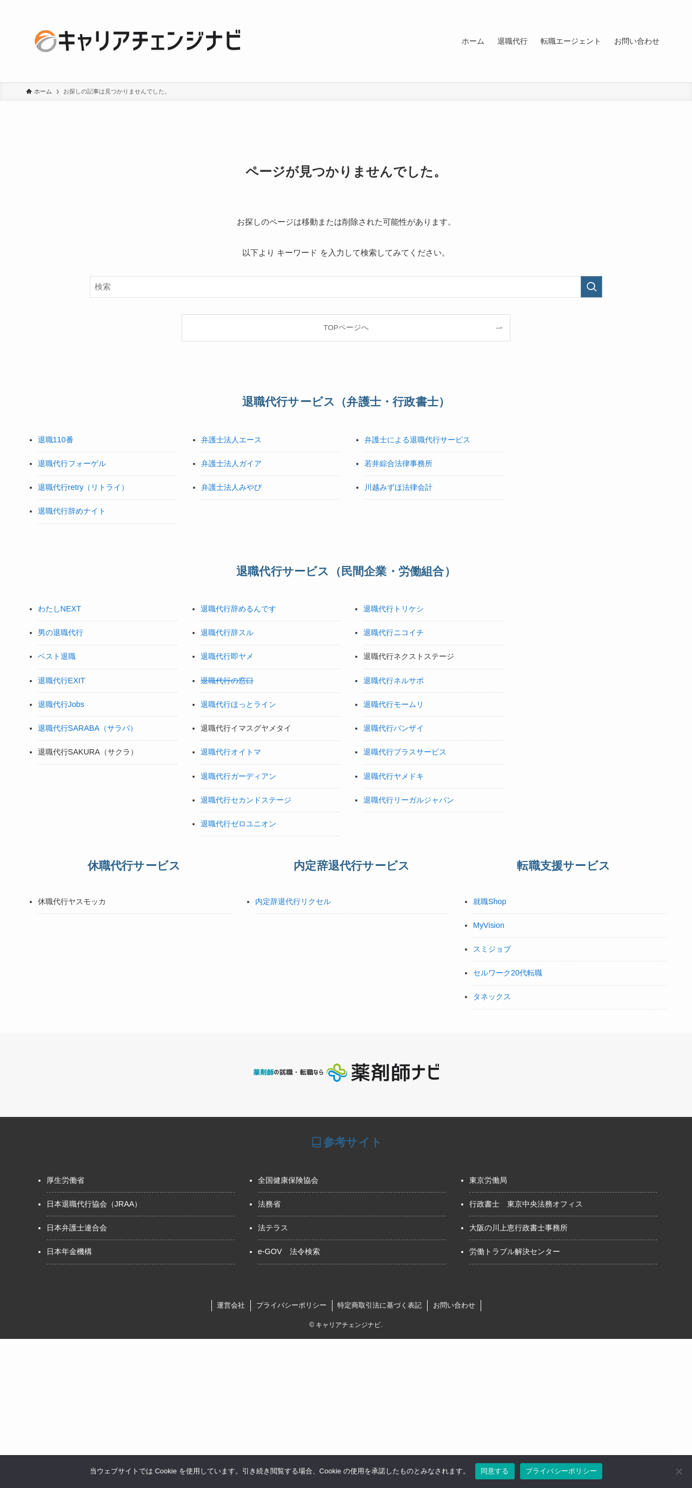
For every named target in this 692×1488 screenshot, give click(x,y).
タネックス (492, 996)
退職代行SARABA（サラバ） (87, 728)
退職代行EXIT (61, 680)
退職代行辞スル (227, 632)
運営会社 (231, 1305)
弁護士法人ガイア (231, 463)
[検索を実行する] (591, 287)
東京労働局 (488, 1180)
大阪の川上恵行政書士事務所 (518, 1227)
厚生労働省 (65, 1180)
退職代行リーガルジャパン (408, 800)
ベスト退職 (57, 656)
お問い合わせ (454, 1305)
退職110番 (56, 439)
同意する (495, 1471)
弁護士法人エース (231, 439)
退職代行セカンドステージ (246, 800)
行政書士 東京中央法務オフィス (526, 1204)
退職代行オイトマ (231, 752)
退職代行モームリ (393, 704)
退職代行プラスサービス (405, 752)
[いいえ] (678, 1471)
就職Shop (490, 901)
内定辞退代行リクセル (293, 901)
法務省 (269, 1204)
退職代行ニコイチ (393, 632)
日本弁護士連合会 (76, 1227)
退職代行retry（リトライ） (83, 487)
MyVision (488, 925)
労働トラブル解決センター (514, 1251)
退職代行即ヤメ (227, 656)
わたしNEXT (59, 608)
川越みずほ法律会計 (398, 487)
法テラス (273, 1227)
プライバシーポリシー (291, 1305)
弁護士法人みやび (231, 487)
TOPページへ (346, 328)
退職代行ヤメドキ (393, 776)
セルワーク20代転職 (507, 972)
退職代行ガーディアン (238, 776)
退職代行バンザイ (393, 728)
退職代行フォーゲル (72, 463)
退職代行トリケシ (393, 608)
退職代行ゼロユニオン (238, 823)
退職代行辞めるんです (238, 608)
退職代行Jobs (61, 704)
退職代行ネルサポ (393, 680)
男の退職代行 (60, 632)
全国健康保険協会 (288, 1180)
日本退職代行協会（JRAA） (94, 1204)
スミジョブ (492, 949)
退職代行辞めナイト (72, 511)
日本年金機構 (69, 1251)
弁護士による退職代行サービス (417, 439)
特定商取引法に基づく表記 (379, 1305)
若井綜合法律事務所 (398, 463)
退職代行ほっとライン (238, 704)
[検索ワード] (346, 287)
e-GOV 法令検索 (289, 1251)
